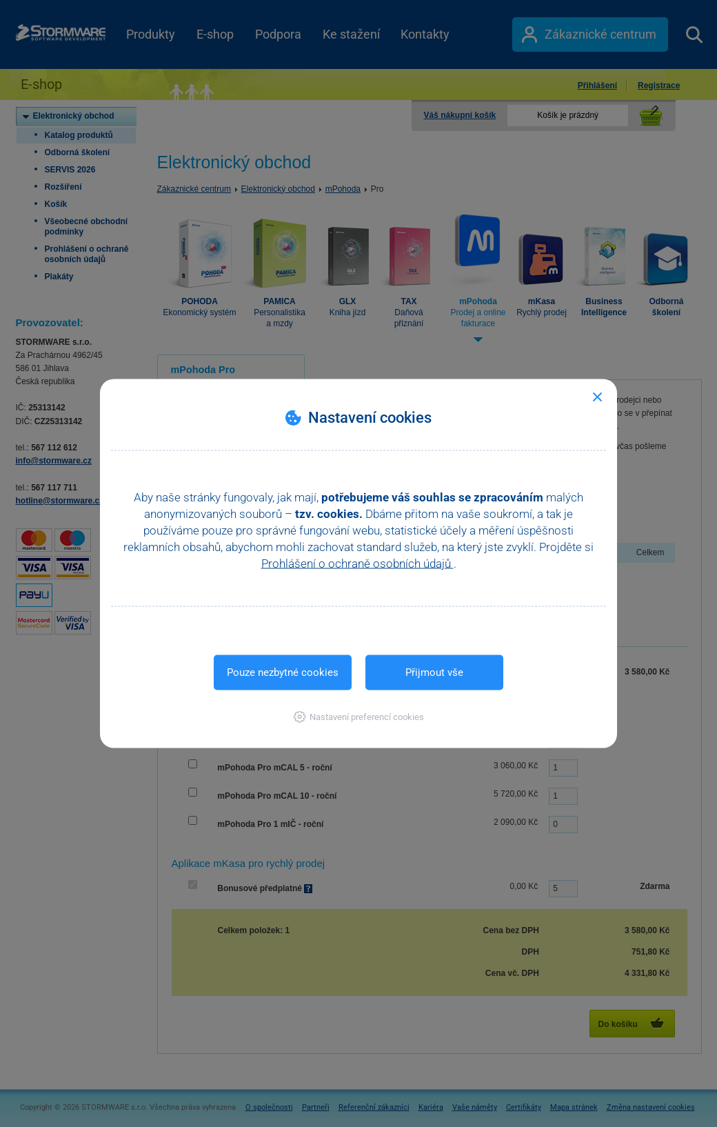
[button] (359, 717)
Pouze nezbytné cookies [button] (283, 672)
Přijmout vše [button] (434, 672)
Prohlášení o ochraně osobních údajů (357, 563)
